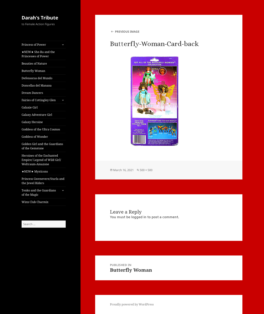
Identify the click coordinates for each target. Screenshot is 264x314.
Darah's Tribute (40, 17)
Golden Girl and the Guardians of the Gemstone (42, 146)
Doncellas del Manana (37, 85)
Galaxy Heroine (32, 122)
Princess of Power (34, 45)
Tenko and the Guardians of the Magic (39, 192)
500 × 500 (146, 170)
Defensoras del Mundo (37, 78)
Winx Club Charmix (35, 202)
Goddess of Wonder (35, 137)
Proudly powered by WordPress (132, 304)
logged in (138, 217)
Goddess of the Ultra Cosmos (41, 129)
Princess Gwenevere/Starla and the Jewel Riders (43, 181)
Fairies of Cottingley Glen (39, 100)
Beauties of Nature (34, 63)
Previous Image (127, 32)
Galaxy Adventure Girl (37, 115)
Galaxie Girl (30, 107)
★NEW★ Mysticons (35, 171)
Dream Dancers (32, 93)
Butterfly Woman (33, 71)
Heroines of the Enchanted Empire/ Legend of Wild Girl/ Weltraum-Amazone (41, 160)
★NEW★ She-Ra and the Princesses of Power (38, 54)
